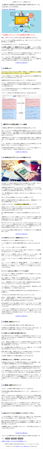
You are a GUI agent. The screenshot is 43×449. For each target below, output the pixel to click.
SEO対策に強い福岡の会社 (21, 62)
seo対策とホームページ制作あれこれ (22, 446)
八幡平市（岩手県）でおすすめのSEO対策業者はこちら (14, 441)
